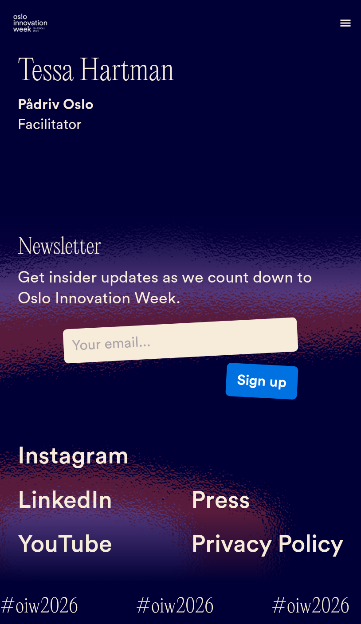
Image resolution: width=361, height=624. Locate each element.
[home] (30, 23)
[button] (345, 23)
